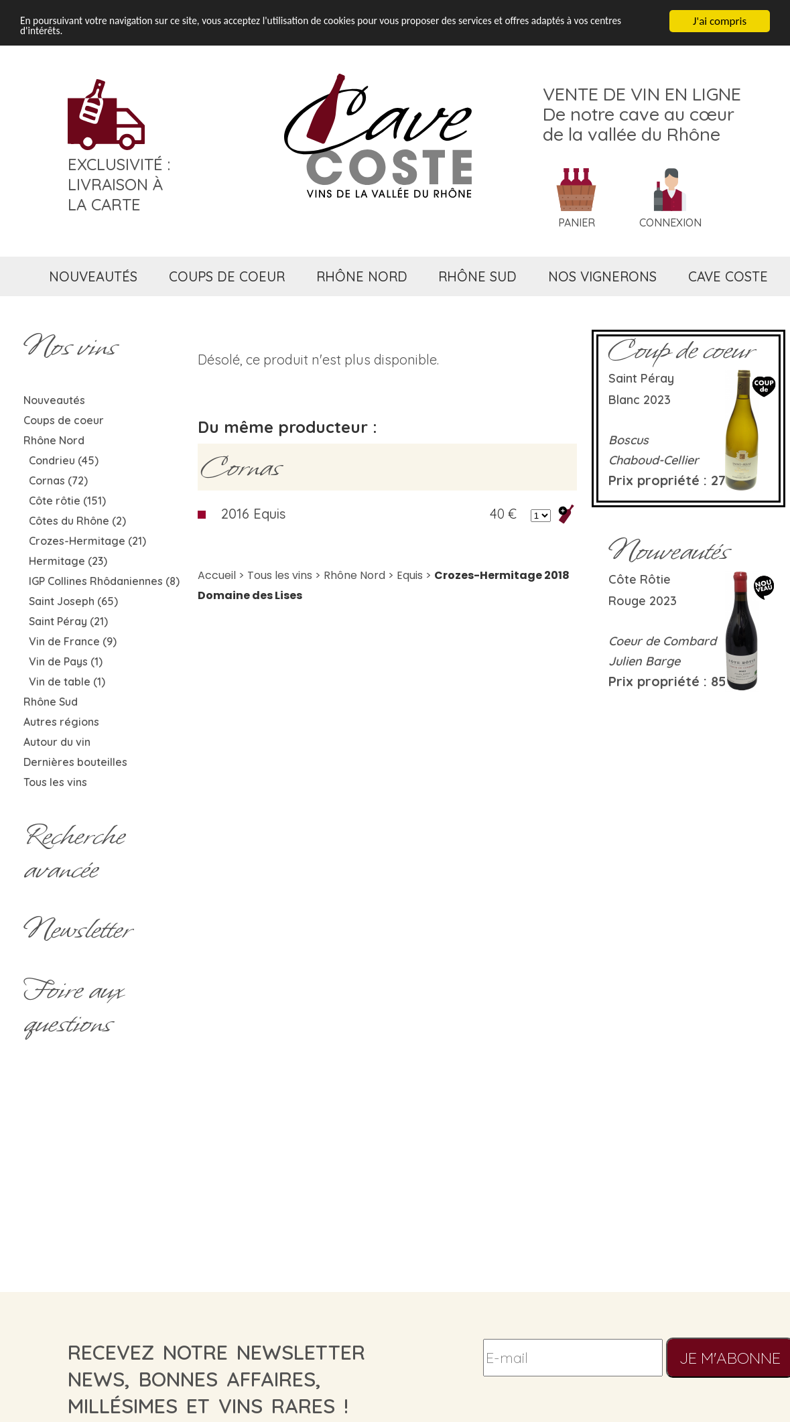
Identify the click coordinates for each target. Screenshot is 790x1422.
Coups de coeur (63, 420)
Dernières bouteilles (75, 762)
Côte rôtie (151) (67, 500)
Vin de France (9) (73, 641)
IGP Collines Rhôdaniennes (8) (104, 581)
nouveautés (93, 276)
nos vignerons (602, 276)
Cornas (241, 467)
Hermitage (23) (68, 561)
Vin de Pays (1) (66, 661)
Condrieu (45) (63, 460)
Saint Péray (641, 378)
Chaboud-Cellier (653, 460)
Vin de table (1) (67, 681)
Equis (410, 575)
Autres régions (61, 721)
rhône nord (361, 276)
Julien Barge (644, 661)
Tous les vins (55, 782)
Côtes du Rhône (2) (77, 520)
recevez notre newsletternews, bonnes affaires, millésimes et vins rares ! (216, 1379)
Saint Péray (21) (68, 621)
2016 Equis (253, 513)
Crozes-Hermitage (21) (87, 540)
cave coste (728, 276)
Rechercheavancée (74, 852)
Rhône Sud (50, 701)
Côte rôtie (639, 579)
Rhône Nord (53, 440)
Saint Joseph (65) (73, 601)
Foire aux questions (73, 1006)
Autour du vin (56, 742)
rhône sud (477, 276)
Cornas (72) (58, 480)
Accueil (217, 575)
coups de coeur (227, 276)
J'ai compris (719, 21)
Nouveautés (54, 400)
